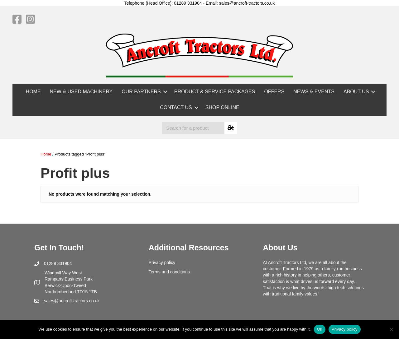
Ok (319, 329)
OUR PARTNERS (141, 91)
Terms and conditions (169, 271)
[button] (165, 92)
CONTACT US (176, 107)
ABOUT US (356, 91)
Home (46, 154)
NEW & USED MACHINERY (81, 91)
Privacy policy (162, 262)
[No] (391, 329)
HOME (33, 91)
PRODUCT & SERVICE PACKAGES (214, 91)
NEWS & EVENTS (313, 91)
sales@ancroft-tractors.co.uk (71, 300)
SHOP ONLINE (222, 107)
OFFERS (274, 91)
